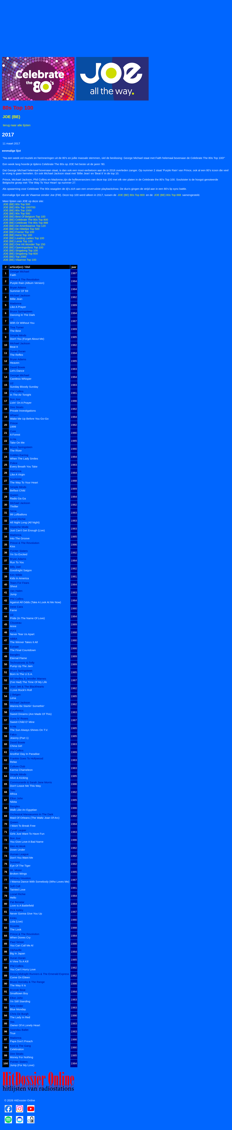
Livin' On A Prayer (21, 402)
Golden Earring (19, 455)
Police (13, 463)
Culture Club (17, 766)
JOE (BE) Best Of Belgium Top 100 (24, 216)
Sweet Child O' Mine (22, 721)
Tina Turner (17, 327)
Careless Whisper (20, 378)
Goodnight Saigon (21, 570)
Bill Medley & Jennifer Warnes (28, 678)
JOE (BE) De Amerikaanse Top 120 (24, 225)
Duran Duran (18, 351)
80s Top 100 (18, 108)
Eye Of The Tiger (20, 865)
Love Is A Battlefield (22, 905)
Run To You (17, 562)
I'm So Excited (18, 554)
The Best (15, 330)
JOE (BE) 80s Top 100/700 (19, 207)
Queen (14, 495)
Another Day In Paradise (25, 753)
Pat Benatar (17, 902)
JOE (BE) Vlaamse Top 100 (19, 259)
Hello (13, 897)
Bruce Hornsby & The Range (27, 981)
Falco (13, 734)
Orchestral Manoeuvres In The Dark (31, 814)
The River (16, 450)
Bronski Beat (17, 989)
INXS (13, 630)
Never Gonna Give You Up (26, 913)
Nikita (13, 801)
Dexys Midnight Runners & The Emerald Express (39, 973)
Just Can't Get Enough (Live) (27, 530)
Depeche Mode (19, 526)
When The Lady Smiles (24, 458)
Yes (12, 1021)
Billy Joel (15, 566)
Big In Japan (17, 953)
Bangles (15, 654)
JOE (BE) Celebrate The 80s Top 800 (25, 219)
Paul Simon (17, 942)
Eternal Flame (18, 658)
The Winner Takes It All (24, 642)
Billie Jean (16, 298)
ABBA (13, 638)
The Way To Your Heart (24, 482)
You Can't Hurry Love (23, 969)
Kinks (13, 918)
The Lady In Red (20, 1017)
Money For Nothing (21, 1057)
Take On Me (17, 442)
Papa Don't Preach (21, 1041)
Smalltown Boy (19, 993)
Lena (13, 698)
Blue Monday (18, 1009)
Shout (13, 586)
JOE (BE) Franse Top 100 (18, 231)
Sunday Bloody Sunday (24, 386)
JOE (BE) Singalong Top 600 (20, 253)
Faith (13, 274)
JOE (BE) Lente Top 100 (17, 241)
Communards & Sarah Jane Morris (31, 782)
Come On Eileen (20, 977)
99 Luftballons (18, 514)
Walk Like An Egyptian (23, 809)
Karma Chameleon (21, 769)
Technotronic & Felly (22, 662)
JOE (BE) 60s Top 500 (16, 204)
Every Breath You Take (24, 466)
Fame (13, 610)
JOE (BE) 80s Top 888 (167, 194)
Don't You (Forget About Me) (27, 338)
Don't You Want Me (21, 857)
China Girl (16, 745)
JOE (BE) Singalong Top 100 (20, 250)
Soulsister (16, 479)
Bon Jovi (15, 399)
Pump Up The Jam (21, 666)
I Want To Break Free (23, 825)
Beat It (14, 346)
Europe (14, 646)
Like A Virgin (17, 474)
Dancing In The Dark (22, 314)
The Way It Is (18, 985)
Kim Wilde (16, 574)
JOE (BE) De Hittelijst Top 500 (21, 228)
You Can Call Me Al (21, 945)
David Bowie (17, 367)
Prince (14, 423)
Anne (13, 626)
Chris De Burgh (19, 1013)
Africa (13, 793)
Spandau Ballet (19, 1029)
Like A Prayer (18, 306)
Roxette (14, 926)
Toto (12, 790)
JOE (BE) (11, 116)
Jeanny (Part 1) (19, 737)
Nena (13, 510)
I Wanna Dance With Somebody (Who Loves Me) (39, 881)
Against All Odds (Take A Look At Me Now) (35, 602)
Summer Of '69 (19, 290)
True (12, 1033)
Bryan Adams (18, 287)
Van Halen (16, 590)
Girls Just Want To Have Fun (27, 833)
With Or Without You (22, 322)
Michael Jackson (20, 295)
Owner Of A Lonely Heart (25, 1025)
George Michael (19, 271)
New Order (16, 1005)
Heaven (14, 362)
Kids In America (19, 578)
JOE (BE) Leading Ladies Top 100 (23, 238)
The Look (15, 929)
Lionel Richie (18, 518)
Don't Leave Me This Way (25, 785)
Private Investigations (23, 410)
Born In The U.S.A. (21, 674)
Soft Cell (15, 886)
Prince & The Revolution (24, 279)
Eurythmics (16, 710)
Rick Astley (16, 910)
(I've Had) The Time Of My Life (28, 682)
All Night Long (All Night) (25, 522)
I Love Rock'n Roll (21, 690)
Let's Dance (17, 370)
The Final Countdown (23, 650)
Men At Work (18, 846)
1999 (13, 426)
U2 (11, 319)
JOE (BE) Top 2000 (14, 256)
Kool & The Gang (20, 1045)
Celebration (17, 1049)
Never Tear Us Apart (22, 634)
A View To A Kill (19, 961)
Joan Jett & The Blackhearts (27, 686)
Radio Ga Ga (18, 498)
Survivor (15, 862)
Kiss (12, 546)
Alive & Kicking (19, 777)
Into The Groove (20, 538)
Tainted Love (17, 889)
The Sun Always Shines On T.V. (29, 729)
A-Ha (13, 439)
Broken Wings (18, 873)
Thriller (14, 506)
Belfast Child (17, 490)
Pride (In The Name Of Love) (27, 618)
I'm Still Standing (20, 1001)
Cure (13, 431)
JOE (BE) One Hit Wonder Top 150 (24, 244)
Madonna (15, 303)
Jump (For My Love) (22, 1065)
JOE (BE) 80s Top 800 (131, 194)
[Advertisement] (110, 27)
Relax (13, 761)
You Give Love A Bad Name (27, 841)
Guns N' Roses (19, 718)
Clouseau (15, 622)
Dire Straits (16, 407)
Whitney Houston (20, 878)
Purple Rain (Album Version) (27, 282)
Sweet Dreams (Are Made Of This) (31, 713)
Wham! (14, 415)
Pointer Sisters (19, 550)
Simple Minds (18, 335)
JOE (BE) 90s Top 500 (16, 213)
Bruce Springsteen (21, 311)
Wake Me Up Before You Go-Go (29, 418)
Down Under (17, 849)
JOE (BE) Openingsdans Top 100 (23, 247)
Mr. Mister (16, 870)
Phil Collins (16, 391)
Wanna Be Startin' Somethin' (27, 705)
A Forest (15, 434)
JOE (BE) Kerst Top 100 (17, 235)
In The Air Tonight (20, 394)
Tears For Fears (19, 582)
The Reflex (16, 354)
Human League (19, 854)
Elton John (16, 798)
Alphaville (16, 949)
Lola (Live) (16, 921)
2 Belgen (15, 694)
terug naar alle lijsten (16, 125)
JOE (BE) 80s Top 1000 (17, 210)
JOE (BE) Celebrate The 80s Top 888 (25, 222)
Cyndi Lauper (18, 830)
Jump (13, 594)
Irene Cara (16, 606)
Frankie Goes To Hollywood (26, 758)
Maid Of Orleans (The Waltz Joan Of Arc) (34, 817)
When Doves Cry (20, 937)
